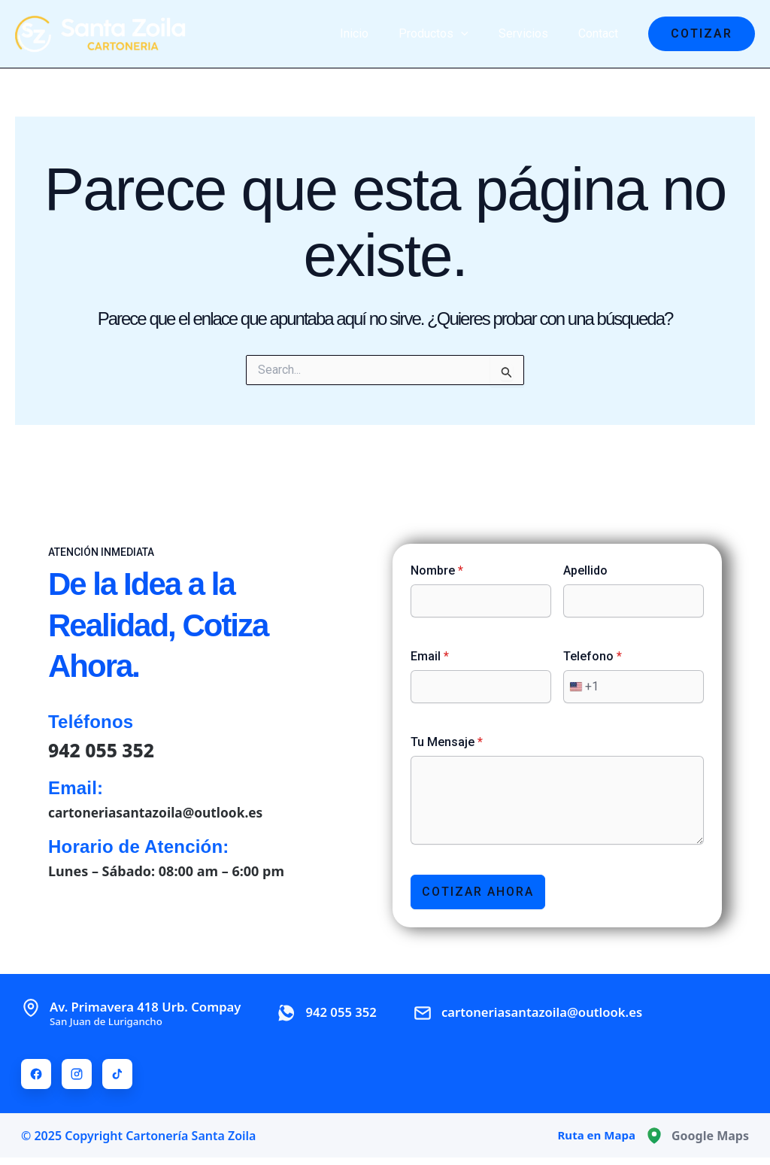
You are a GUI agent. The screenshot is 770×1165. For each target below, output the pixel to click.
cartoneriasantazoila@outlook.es (159, 811)
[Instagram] (77, 1074)
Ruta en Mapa (594, 1135)
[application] (476, 34)
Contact (601, 33)
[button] (701, 34)
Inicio (375, 33)
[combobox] (581, 686)
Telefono (592, 655)
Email (430, 655)
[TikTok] (117, 1074)
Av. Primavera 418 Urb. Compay (153, 1013)
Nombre (437, 570)
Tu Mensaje (447, 741)
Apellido (585, 570)
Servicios (532, 33)
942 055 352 (104, 749)
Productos (449, 34)
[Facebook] (36, 1074)
